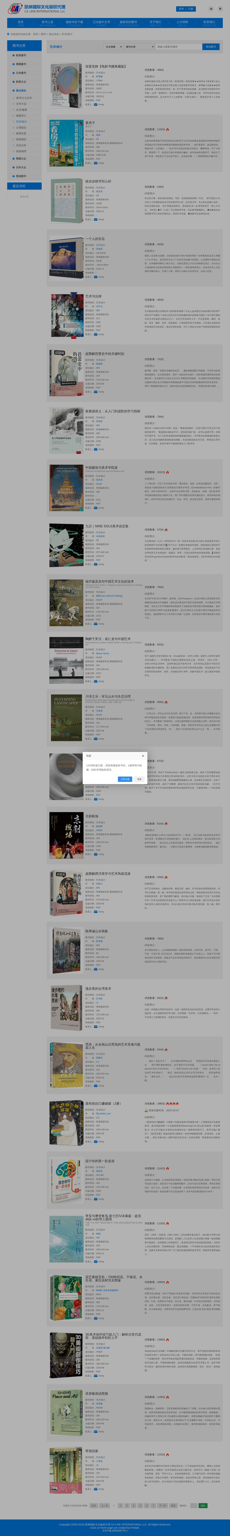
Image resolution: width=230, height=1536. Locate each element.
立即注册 (125, 779)
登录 (139, 779)
